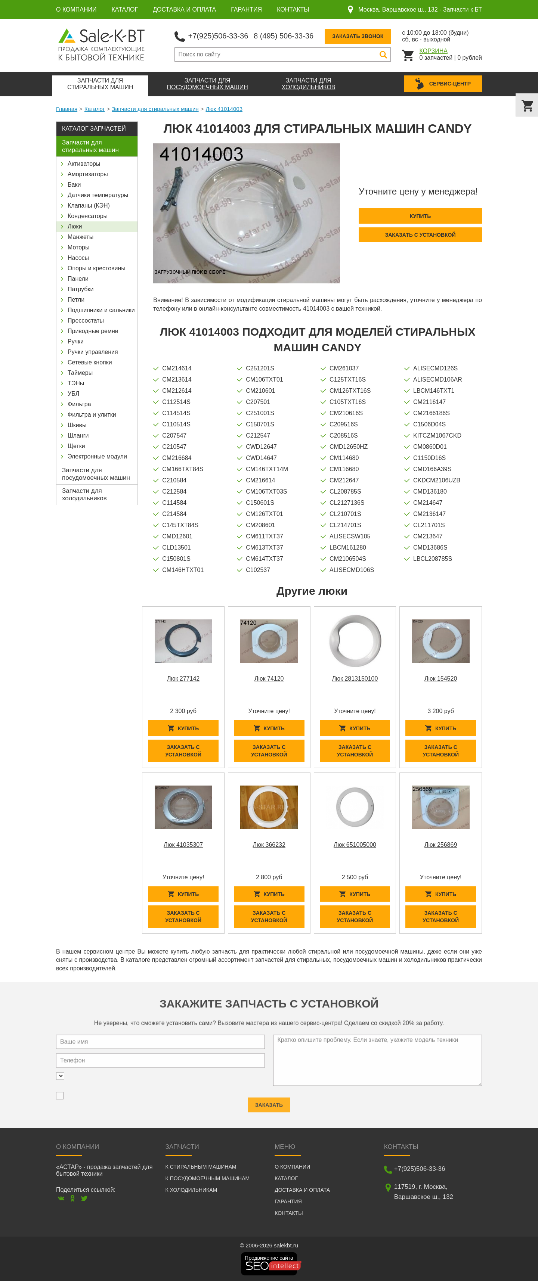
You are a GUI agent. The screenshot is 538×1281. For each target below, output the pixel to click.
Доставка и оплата (184, 9)
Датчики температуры (98, 195)
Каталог (125, 9)
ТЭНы (76, 383)
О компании (76, 9)
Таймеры (80, 373)
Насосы (78, 258)
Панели (78, 279)
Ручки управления (93, 352)
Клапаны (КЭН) (89, 205)
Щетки (76, 446)
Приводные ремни (93, 331)
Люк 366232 (269, 845)
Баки (74, 184)
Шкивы (77, 425)
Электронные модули (97, 456)
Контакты (293, 9)
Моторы (79, 247)
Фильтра (79, 404)
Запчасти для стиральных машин (155, 109)
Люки (75, 226)
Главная (66, 109)
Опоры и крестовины (97, 268)
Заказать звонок (357, 36)
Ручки (76, 341)
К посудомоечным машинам (208, 1178)
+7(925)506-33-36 (218, 36)
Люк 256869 (440, 845)
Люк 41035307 (183, 845)
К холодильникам (191, 1190)
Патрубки (80, 289)
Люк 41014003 (223, 109)
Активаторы (84, 164)
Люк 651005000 (355, 845)
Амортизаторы (88, 174)
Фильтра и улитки (92, 414)
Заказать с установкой (420, 235)
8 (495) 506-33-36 (283, 36)
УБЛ (73, 394)
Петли (76, 299)
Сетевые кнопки (90, 362)
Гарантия (246, 9)
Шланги (78, 435)
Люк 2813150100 (355, 678)
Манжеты (80, 237)
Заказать (269, 1101)
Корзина (434, 51)
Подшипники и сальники (101, 310)
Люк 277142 (183, 678)
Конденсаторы (88, 216)
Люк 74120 (269, 678)
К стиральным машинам (201, 1167)
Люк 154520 (440, 678)
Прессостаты (86, 320)
